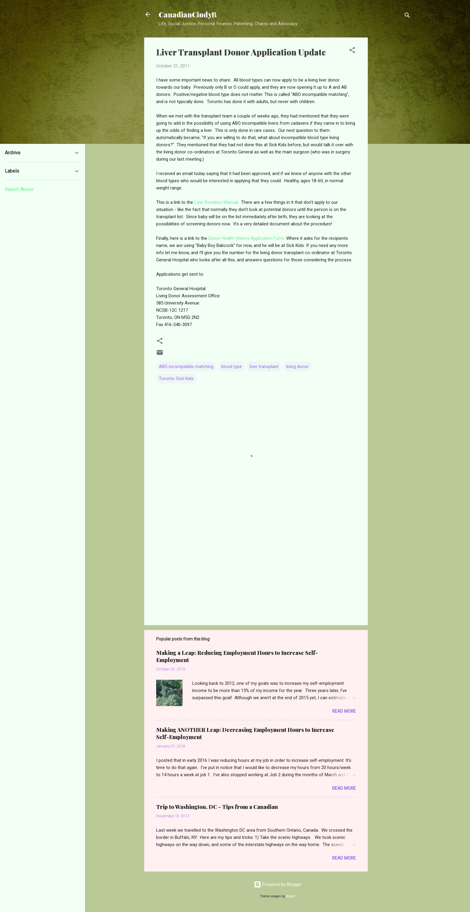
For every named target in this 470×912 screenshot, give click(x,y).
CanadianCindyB (188, 14)
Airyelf (290, 896)
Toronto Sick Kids (176, 378)
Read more (344, 711)
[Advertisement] (392, 127)
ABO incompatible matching (186, 366)
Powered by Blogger (278, 884)
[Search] (407, 16)
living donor (297, 366)
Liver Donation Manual (216, 202)
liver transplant (264, 366)
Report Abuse (19, 189)
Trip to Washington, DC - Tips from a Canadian (217, 806)
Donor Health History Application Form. (247, 238)
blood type (231, 366)
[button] (352, 51)
